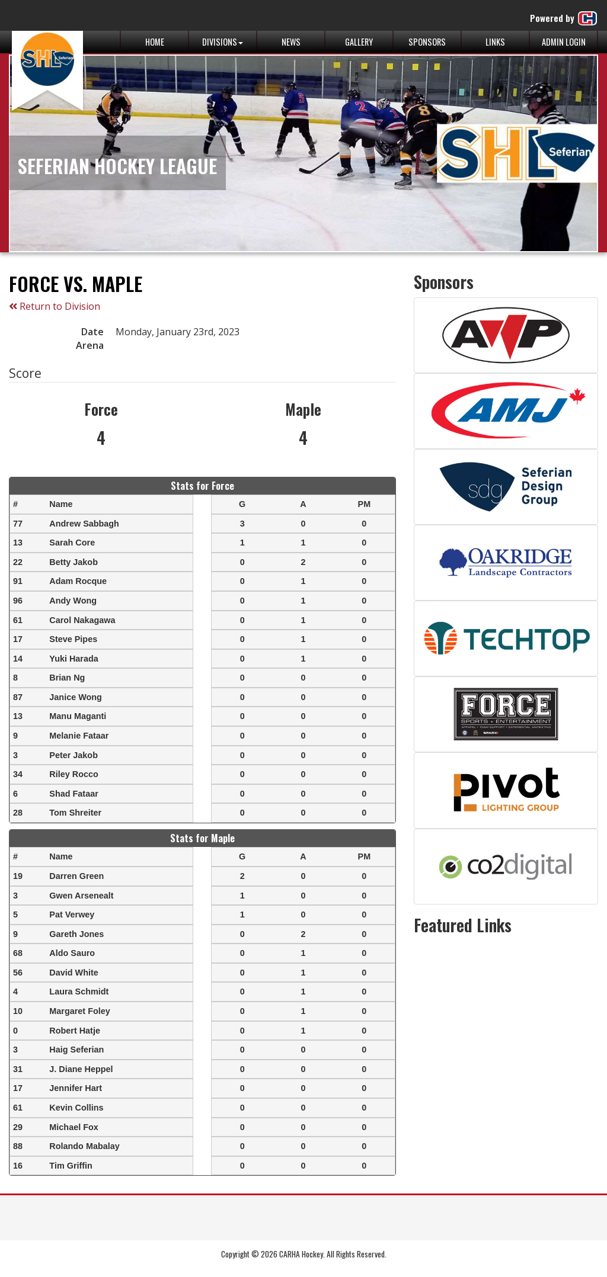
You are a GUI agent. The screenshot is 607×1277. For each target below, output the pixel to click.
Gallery (359, 42)
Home (154, 42)
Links (495, 42)
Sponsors (427, 42)
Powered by (564, 18)
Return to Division (54, 306)
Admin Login (564, 42)
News (291, 42)
